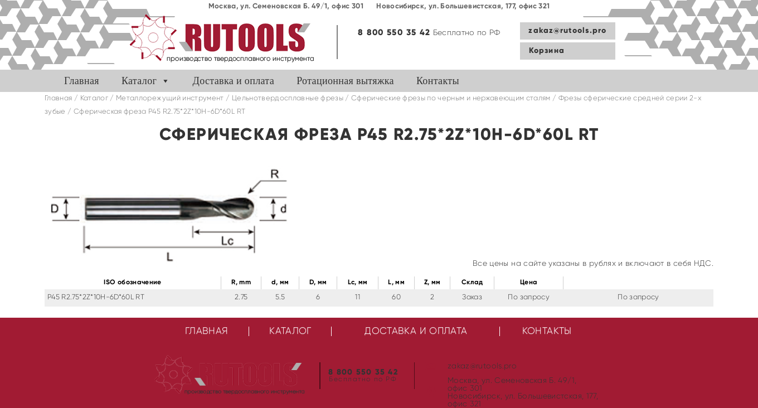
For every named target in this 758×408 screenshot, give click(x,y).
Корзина (547, 51)
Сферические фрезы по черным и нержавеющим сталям (451, 98)
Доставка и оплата (234, 80)
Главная (81, 80)
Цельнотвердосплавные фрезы (287, 98)
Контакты (437, 80)
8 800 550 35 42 (394, 32)
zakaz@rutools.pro (567, 31)
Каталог (139, 80)
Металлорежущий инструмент (170, 98)
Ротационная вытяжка (345, 80)
